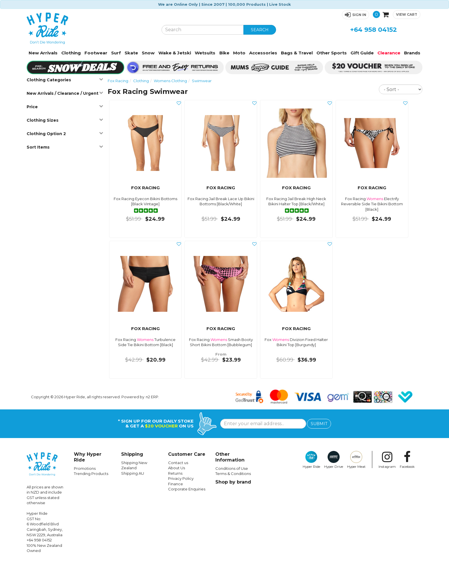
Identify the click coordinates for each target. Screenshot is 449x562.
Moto (239, 53)
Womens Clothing (170, 80)
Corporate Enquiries (186, 489)
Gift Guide (362, 53)
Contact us (178, 462)
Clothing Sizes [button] (65, 120)
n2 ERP (152, 397)
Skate (131, 53)
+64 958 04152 (373, 29)
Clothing (71, 53)
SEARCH (260, 29)
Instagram (387, 460)
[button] (355, 14)
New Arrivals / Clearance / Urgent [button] (65, 93)
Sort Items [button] (65, 147)
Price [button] (65, 106)
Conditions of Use (231, 468)
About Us (176, 468)
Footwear (95, 53)
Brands (412, 53)
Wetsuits (205, 53)
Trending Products (91, 473)
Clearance (388, 53)
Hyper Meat (356, 460)
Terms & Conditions (233, 473)
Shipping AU (132, 473)
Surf (116, 53)
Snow (148, 53)
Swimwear (202, 80)
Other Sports (331, 53)
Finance (175, 484)
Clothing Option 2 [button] (65, 133)
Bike (224, 53)
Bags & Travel (297, 53)
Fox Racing (118, 80)
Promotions (85, 468)
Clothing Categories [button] (65, 79)
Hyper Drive (333, 460)
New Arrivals (43, 53)
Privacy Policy (181, 478)
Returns (175, 473)
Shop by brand (233, 482)
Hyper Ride (311, 460)
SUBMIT (319, 423)
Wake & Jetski (174, 53)
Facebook (407, 460)
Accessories (263, 53)
